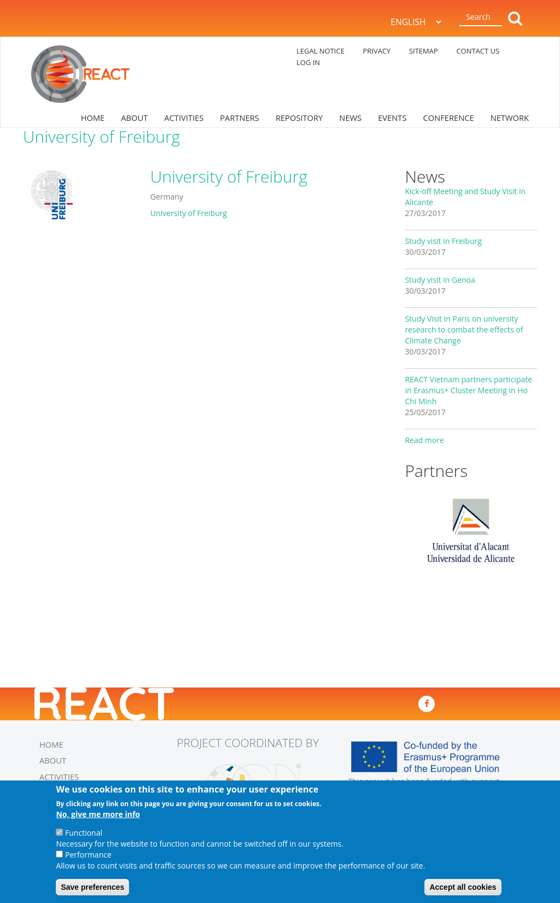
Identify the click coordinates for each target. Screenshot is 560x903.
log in (308, 62)
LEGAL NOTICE (320, 51)
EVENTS (392, 117)
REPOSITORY (299, 117)
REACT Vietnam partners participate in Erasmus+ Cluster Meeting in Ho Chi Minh (468, 390)
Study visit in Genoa (440, 280)
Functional (83, 833)
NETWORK (510, 117)
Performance (88, 854)
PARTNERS (239, 117)
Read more (424, 440)
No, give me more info (98, 814)
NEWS (350, 117)
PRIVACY (376, 51)
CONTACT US (477, 51)
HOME (93, 117)
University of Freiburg (188, 213)
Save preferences (92, 887)
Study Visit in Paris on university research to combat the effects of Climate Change (464, 329)
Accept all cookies (462, 887)
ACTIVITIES (183, 117)
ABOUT (134, 117)
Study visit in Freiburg (443, 241)
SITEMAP (423, 51)
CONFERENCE (448, 117)
